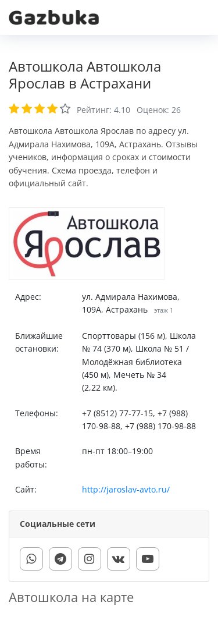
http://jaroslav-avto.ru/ (126, 489)
